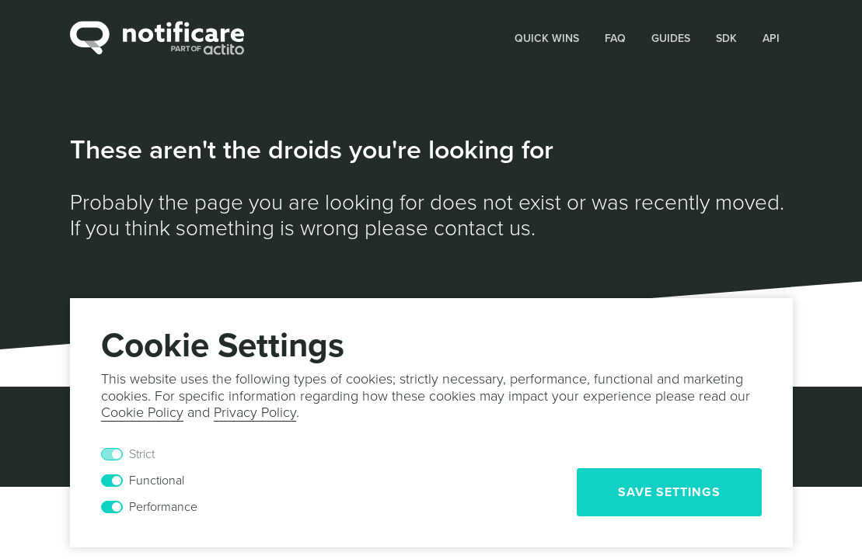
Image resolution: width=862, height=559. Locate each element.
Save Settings (669, 492)
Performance (163, 507)
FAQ (615, 38)
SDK (726, 38)
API (771, 38)
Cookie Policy (142, 412)
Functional (156, 480)
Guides (670, 38)
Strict (142, 454)
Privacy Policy (255, 412)
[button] (547, 37)
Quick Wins (547, 38)
